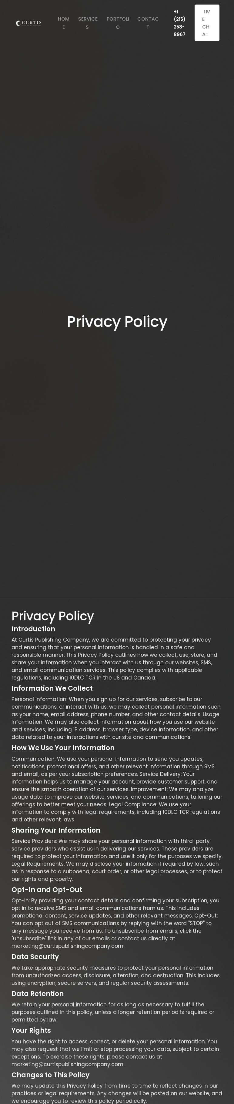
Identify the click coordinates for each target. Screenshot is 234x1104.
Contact (148, 23)
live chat (206, 22)
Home (63, 23)
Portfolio (118, 23)
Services (88, 23)
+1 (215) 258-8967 (180, 23)
